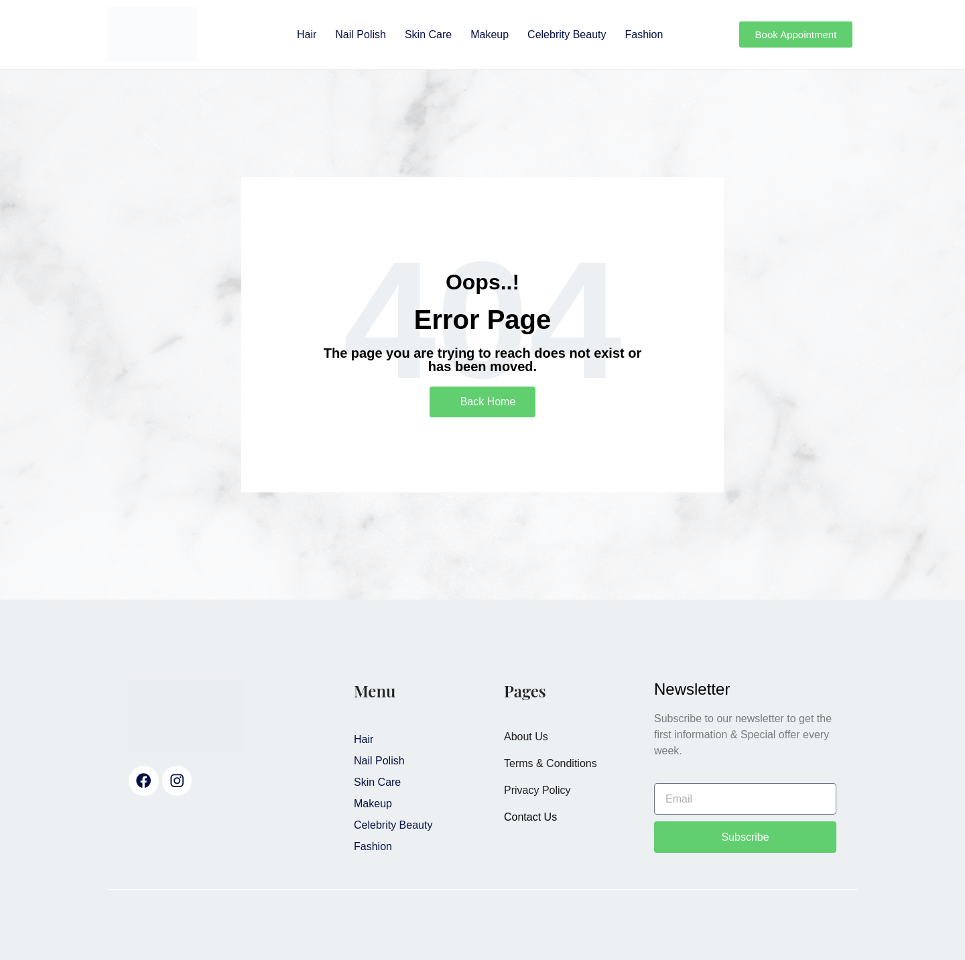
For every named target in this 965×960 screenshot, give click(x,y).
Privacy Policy (537, 790)
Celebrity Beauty (566, 34)
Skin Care (428, 34)
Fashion (644, 34)
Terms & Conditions (550, 763)
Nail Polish (360, 34)
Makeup (489, 34)
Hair (306, 34)
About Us (526, 736)
